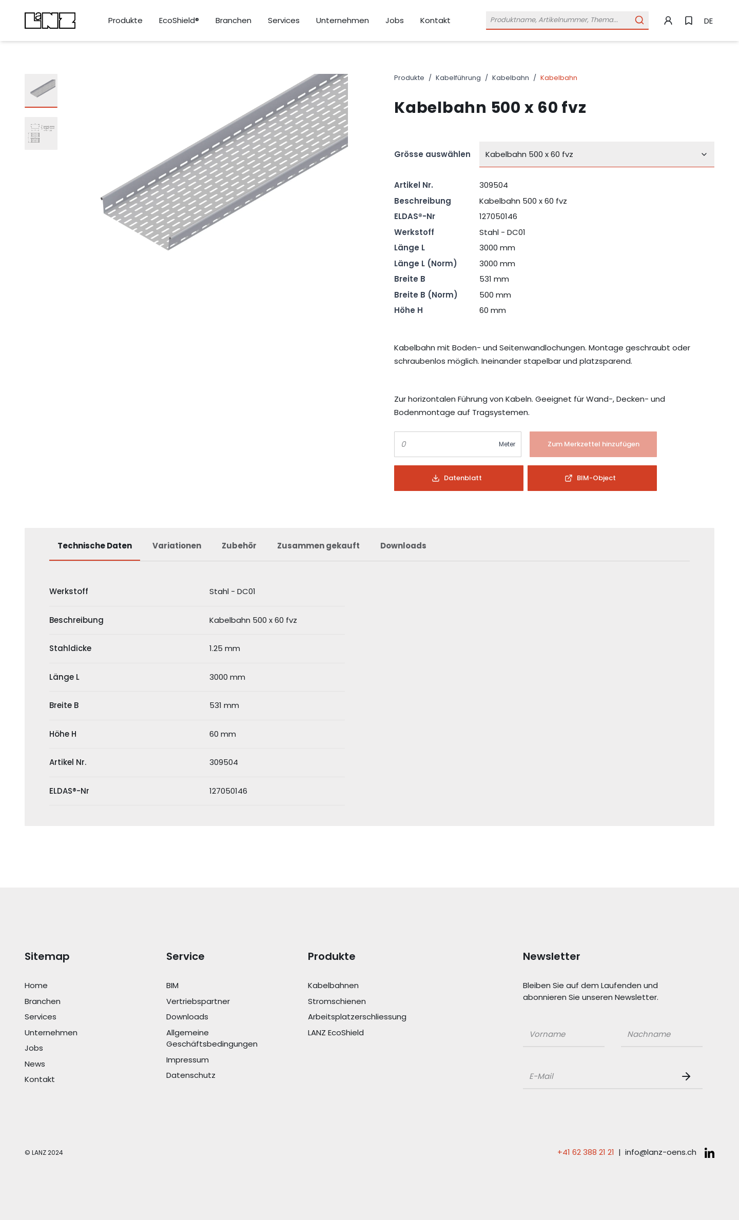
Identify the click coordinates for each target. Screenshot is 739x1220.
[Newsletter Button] (688, 1076)
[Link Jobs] (394, 21)
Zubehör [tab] (239, 545)
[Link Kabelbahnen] (354, 986)
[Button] (593, 444)
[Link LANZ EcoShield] (354, 1033)
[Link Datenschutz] (212, 1075)
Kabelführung (458, 78)
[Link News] (71, 1064)
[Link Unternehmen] (342, 21)
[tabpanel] (369, 691)
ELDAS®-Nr (414, 216)
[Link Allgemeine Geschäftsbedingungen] (212, 1038)
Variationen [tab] (176, 545)
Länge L (409, 247)
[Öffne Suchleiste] (567, 20)
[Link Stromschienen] (354, 1002)
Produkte (409, 78)
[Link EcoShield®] (179, 20)
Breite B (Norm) (426, 294)
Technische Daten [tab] (94, 545)
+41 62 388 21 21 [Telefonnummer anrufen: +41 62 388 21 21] (585, 1152)
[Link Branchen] (233, 21)
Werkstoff (414, 232)
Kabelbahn (510, 78)
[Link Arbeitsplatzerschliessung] (354, 1017)
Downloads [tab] (403, 545)
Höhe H (408, 310)
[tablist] (369, 551)
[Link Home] (71, 986)
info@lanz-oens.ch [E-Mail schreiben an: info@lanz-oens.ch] (660, 1152)
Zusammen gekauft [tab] (318, 545)
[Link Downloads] (212, 1017)
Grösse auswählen (432, 154)
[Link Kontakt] (435, 20)
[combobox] (596, 154)
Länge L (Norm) (425, 263)
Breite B (409, 278)
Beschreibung (422, 200)
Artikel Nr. (413, 185)
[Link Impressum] (212, 1060)
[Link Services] (284, 21)
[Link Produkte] (125, 21)
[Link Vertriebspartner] (212, 1002)
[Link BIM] (212, 986)
